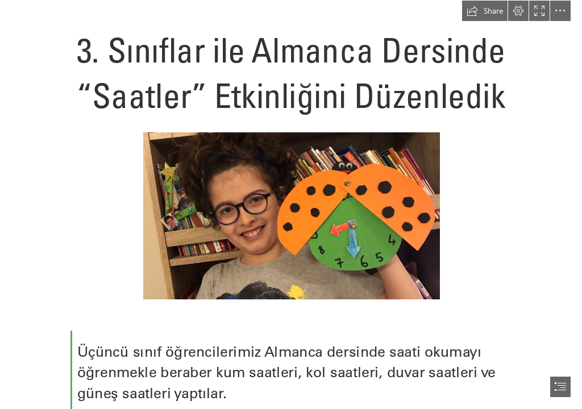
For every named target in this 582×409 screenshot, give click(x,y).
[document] (291, 204)
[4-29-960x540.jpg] (291, 215)
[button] (485, 11)
